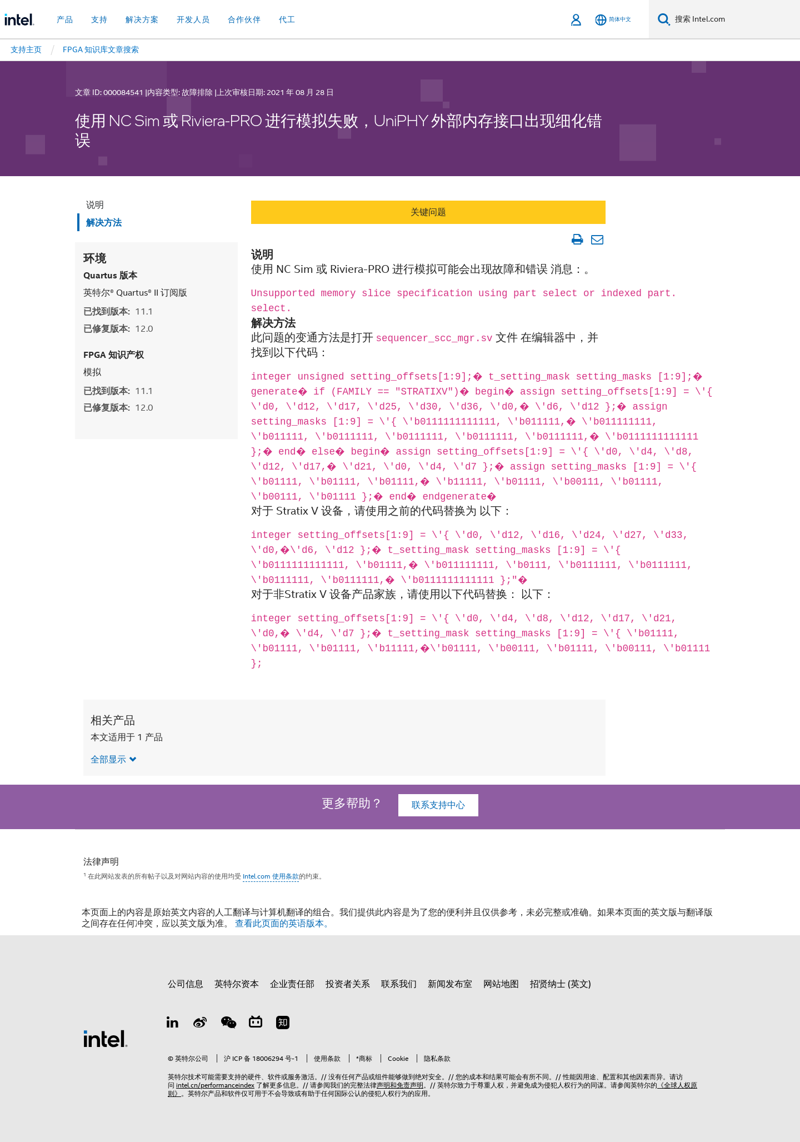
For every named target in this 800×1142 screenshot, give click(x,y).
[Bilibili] (255, 1024)
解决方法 (104, 222)
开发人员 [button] (193, 19)
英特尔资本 (236, 984)
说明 (95, 205)
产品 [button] (65, 19)
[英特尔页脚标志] (105, 1038)
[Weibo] (200, 1024)
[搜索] (664, 19)
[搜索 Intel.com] (735, 19)
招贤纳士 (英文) (560, 984)
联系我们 (399, 984)
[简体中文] (613, 20)
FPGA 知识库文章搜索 (101, 49)
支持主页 (26, 49)
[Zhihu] (282, 1024)
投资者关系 (348, 984)
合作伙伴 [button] (244, 19)
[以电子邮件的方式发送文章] (597, 239)
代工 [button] (287, 19)
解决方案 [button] (142, 19)
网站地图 (501, 984)
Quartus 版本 (110, 275)
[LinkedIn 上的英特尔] (172, 1024)
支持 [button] (99, 19)
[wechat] (227, 1024)
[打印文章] (577, 239)
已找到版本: (118, 311)
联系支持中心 (438, 805)
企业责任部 (292, 984)
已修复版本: (118, 329)
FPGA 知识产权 (113, 355)
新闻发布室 (450, 984)
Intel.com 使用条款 (271, 876)
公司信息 (185, 984)
